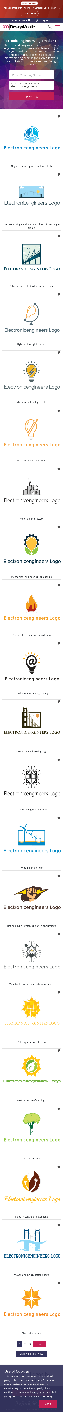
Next (40, 1344)
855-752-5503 (18, 20)
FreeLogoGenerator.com (16, 8)
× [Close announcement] (59, 8)
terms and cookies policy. (38, 1396)
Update (31, 96)
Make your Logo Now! (31, 1353)
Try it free (29, 13)
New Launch (29, 3)
